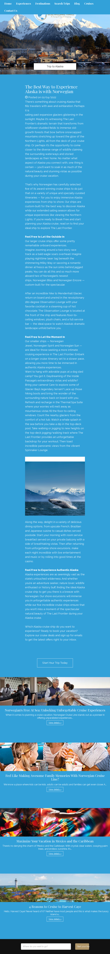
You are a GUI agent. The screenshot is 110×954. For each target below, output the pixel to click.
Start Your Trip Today (55, 662)
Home (8, 3)
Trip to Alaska (55, 66)
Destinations (42, 3)
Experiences (23, 3)
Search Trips (62, 3)
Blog (77, 3)
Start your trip (83, 946)
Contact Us (10, 10)
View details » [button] (55, 723)
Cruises (88, 3)
